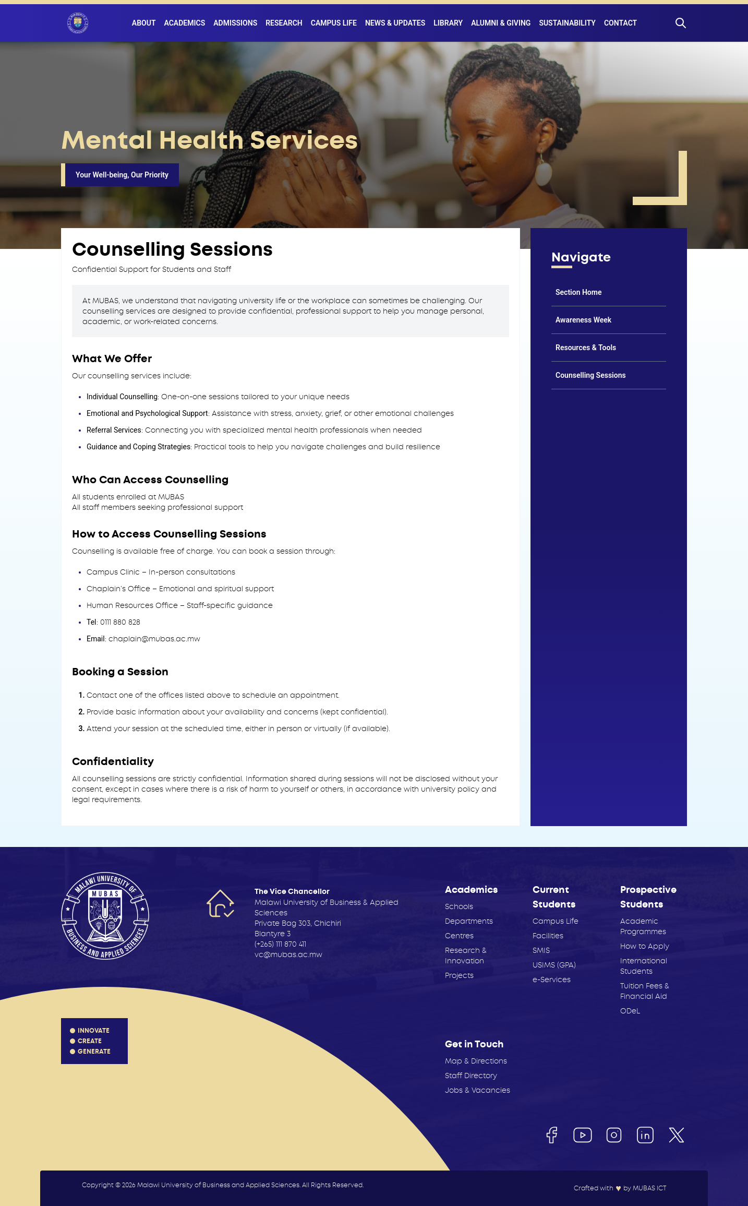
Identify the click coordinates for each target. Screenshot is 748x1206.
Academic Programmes (643, 926)
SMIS (541, 950)
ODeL (630, 1011)
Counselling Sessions (591, 375)
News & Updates (395, 23)
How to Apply (644, 946)
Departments (469, 921)
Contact (620, 23)
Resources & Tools (586, 347)
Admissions (235, 23)
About (144, 23)
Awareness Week (583, 320)
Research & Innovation (466, 955)
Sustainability (567, 23)
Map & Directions (476, 1061)
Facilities (548, 935)
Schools (459, 906)
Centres (459, 935)
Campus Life (334, 23)
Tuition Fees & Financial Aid (644, 991)
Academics (184, 23)
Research (284, 23)
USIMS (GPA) (554, 965)
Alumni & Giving (500, 23)
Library (448, 23)
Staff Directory (471, 1075)
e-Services (552, 979)
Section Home (578, 292)
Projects (459, 975)
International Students (643, 966)
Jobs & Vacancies (477, 1090)
